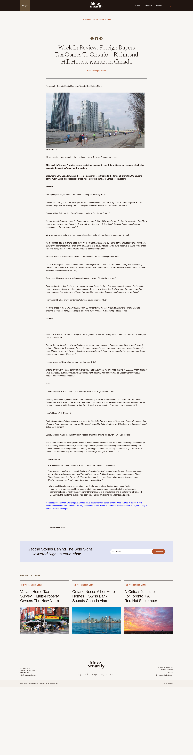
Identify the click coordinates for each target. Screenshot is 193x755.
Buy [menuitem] (79, 743)
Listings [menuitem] (94, 743)
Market (108, 20)
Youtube (163, 738)
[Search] (169, 5)
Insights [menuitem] (103, 743)
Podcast (170, 738)
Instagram (169, 743)
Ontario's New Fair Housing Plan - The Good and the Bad (71, 282)
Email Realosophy (60, 577)
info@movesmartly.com (28, 743)
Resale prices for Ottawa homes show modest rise (68, 430)
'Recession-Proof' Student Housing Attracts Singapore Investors (76, 534)
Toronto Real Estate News (90, 154)
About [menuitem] (112, 743)
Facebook (162, 743)
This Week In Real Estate (93, 20)
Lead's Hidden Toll (54, 482)
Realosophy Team (98, 139)
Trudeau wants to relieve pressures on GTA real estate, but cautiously (76, 325)
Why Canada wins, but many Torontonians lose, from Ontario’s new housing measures (83, 303)
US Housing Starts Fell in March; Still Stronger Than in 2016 (72, 460)
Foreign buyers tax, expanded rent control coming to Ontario (72, 263)
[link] (96, 5)
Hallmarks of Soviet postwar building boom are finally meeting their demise (80, 554)
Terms (165, 751)
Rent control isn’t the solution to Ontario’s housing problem (71, 347)
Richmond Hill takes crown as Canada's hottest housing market (73, 368)
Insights (25, 5)
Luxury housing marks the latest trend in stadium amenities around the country (80, 503)
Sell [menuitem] (86, 743)
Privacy (170, 751)
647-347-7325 (24, 741)
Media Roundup (71, 154)
